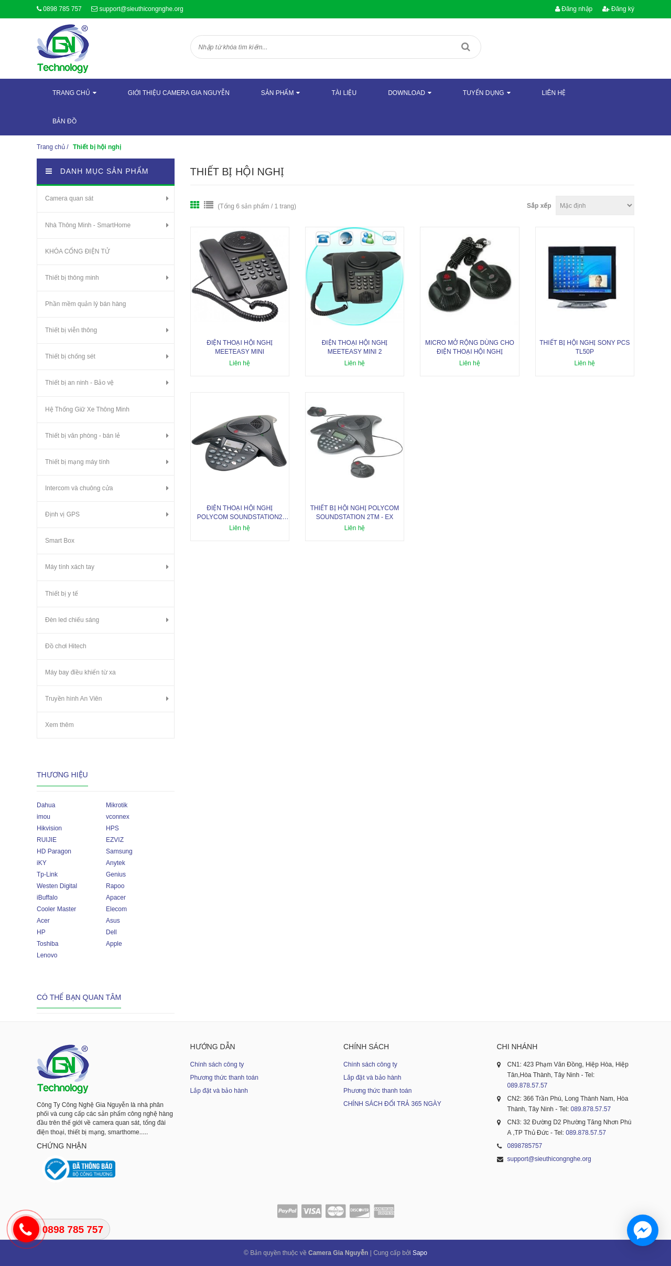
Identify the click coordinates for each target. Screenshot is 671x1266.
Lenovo (47, 955)
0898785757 (525, 1145)
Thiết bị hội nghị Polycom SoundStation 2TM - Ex (354, 512)
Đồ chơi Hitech (65, 646)
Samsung (119, 851)
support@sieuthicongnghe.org (141, 9)
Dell (111, 932)
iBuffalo (47, 897)
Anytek (115, 863)
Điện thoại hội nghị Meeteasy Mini (240, 347)
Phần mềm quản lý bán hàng (85, 304)
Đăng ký (618, 9)
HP (41, 932)
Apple (114, 943)
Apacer (116, 897)
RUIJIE (47, 839)
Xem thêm (59, 725)
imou (43, 816)
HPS (112, 828)
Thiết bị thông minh (72, 277)
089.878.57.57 (527, 1085)
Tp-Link (47, 874)
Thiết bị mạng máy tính (77, 462)
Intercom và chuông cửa (79, 488)
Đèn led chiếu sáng (72, 620)
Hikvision (49, 828)
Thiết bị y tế (61, 593)
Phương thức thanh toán (224, 1077)
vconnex (117, 816)
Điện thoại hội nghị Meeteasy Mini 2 (355, 347)
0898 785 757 (62, 9)
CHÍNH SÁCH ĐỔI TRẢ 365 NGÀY (392, 1103)
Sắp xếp (539, 205)
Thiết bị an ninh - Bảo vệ (79, 382)
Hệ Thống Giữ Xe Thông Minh (87, 409)
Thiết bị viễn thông (71, 330)
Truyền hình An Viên (73, 698)
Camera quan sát (69, 198)
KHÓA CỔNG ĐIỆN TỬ (77, 251)
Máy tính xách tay (69, 567)
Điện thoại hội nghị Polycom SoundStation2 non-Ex (240, 513)
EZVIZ (115, 839)
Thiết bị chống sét (70, 356)
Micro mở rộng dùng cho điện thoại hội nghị (469, 347)
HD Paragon (54, 851)
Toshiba (47, 943)
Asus (113, 920)
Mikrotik (116, 805)
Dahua (46, 805)
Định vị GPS (62, 514)
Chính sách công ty (217, 1064)
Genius (116, 874)
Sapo (420, 1253)
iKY (42, 863)
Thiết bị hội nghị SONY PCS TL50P (584, 347)
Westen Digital (57, 886)
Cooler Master (56, 909)
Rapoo (115, 886)
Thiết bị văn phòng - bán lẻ (82, 435)
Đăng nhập (573, 9)
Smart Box (59, 540)
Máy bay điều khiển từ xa (80, 672)
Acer (43, 920)
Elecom (116, 909)
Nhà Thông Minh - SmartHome (88, 225)
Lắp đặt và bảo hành (219, 1090)
